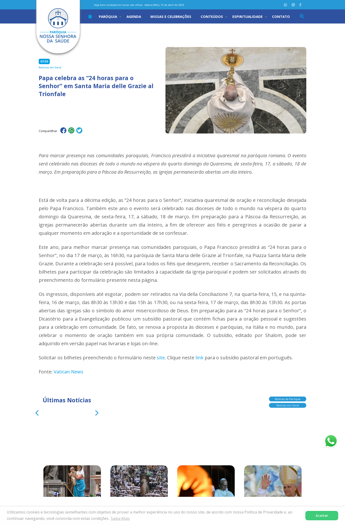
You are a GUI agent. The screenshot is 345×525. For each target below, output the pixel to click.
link (199, 357)
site (161, 357)
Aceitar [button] (322, 515)
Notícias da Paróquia (287, 397)
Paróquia (108, 16)
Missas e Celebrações (170, 16)
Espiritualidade (247, 16)
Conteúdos (212, 16)
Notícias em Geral (287, 404)
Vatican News (68, 371)
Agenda (133, 16)
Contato (281, 16)
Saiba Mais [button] (120, 518)
